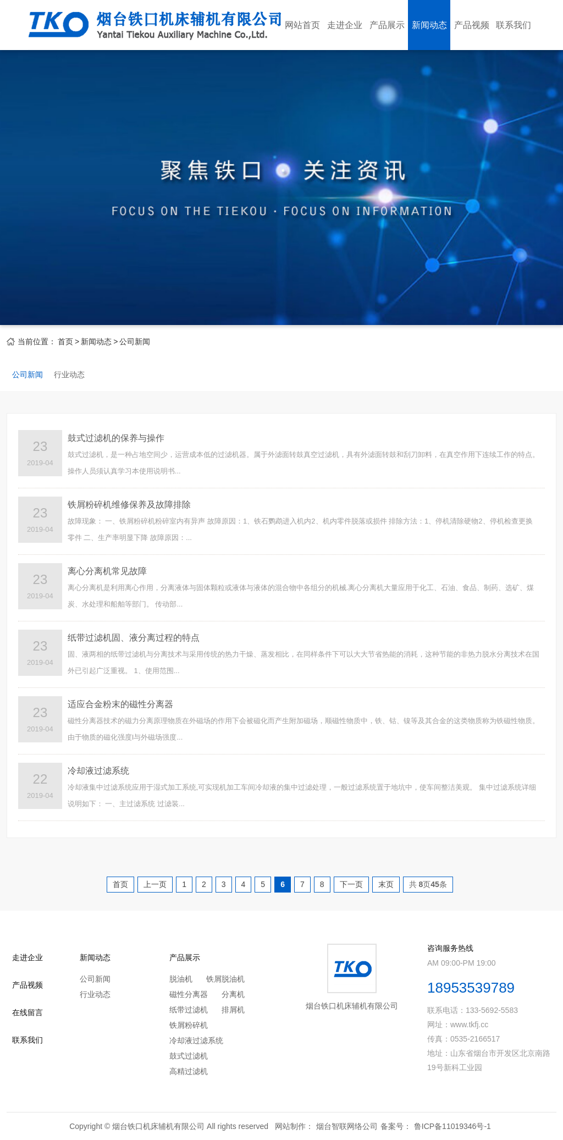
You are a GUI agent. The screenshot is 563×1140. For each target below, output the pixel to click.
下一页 (351, 884)
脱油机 (180, 978)
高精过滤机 (188, 1071)
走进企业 (344, 25)
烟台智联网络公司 (347, 1126)
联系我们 (513, 25)
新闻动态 (429, 25)
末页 (386, 884)
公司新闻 (134, 341)
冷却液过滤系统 (196, 1040)
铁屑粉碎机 (188, 1025)
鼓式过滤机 (188, 1055)
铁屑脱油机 (225, 978)
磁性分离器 (188, 994)
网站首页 (302, 25)
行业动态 (69, 374)
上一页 (155, 884)
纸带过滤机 (188, 1009)
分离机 (233, 994)
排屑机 (233, 1009)
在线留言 (27, 1012)
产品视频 (471, 25)
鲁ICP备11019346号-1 (452, 1126)
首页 (65, 341)
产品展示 (387, 25)
